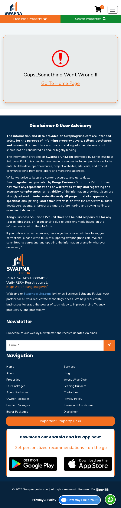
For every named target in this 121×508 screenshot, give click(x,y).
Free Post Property (30, 19)
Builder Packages (18, 405)
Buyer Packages (17, 412)
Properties (13, 380)
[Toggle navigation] (113, 10)
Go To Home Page (60, 83)
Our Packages (15, 386)
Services (69, 367)
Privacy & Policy (44, 500)
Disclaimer (71, 412)
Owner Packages (18, 399)
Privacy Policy (73, 399)
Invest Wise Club (75, 380)
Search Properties (90, 19)
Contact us (71, 392)
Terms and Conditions (78, 405)
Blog (67, 373)
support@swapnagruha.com (71, 238)
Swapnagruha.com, (38, 294)
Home (10, 367)
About (10, 373)
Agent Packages (17, 392)
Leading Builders (75, 386)
